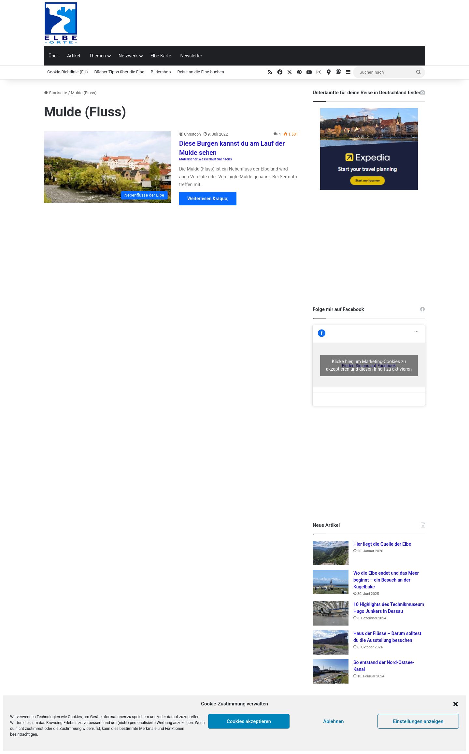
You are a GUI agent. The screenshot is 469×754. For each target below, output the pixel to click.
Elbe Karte (160, 55)
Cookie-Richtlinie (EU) (67, 71)
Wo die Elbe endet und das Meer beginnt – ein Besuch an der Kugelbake (386, 579)
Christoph (192, 134)
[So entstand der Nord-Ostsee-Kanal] (330, 671)
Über (53, 55)
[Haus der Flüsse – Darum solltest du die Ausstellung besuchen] (330, 642)
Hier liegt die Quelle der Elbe (382, 544)
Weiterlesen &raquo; (207, 198)
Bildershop (161, 71)
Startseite (55, 92)
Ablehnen (333, 721)
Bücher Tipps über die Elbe (119, 71)
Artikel (73, 55)
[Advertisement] (299, 21)
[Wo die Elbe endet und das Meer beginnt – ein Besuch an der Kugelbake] (330, 582)
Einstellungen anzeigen (418, 721)
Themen (97, 55)
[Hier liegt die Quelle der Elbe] (330, 553)
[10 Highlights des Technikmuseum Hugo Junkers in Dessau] (330, 613)
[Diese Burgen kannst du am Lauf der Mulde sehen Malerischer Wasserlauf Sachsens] (107, 167)
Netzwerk (128, 55)
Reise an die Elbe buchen (200, 71)
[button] (455, 704)
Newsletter (191, 55)
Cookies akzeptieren (249, 721)
